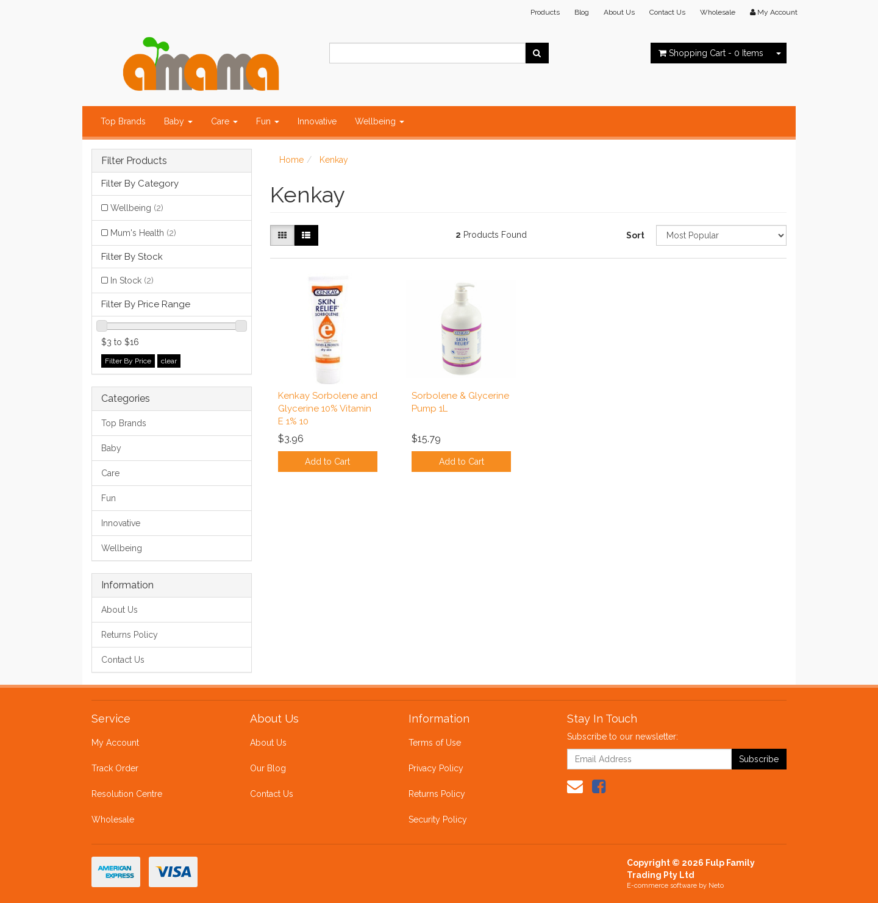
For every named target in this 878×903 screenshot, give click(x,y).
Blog (581, 12)
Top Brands (123, 121)
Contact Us (667, 12)
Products (545, 12)
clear (169, 361)
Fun (267, 121)
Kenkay (333, 160)
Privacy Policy (436, 768)
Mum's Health (143, 233)
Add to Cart (327, 461)
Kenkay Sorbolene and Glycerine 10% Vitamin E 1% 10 (327, 408)
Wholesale (717, 12)
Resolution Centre (126, 794)
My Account (115, 743)
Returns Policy (129, 635)
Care (224, 121)
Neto (716, 886)
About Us (619, 12)
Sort (635, 235)
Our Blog (268, 768)
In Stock (132, 280)
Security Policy (438, 819)
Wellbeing (379, 121)
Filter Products (134, 160)
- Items (711, 53)
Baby (178, 121)
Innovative (317, 121)
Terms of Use (435, 743)
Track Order (114, 768)
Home (291, 160)
